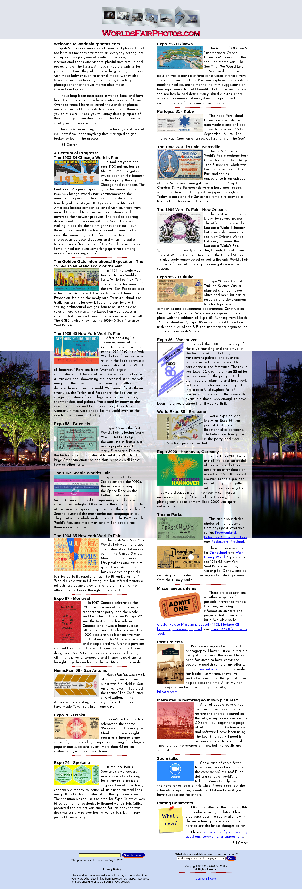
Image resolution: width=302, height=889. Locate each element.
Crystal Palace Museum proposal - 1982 (188, 625)
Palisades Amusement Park (225, 537)
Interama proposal (187, 629)
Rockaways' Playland (227, 542)
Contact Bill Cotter (206, 878)
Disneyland (218, 553)
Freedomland (225, 533)
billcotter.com (167, 692)
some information (210, 669)
